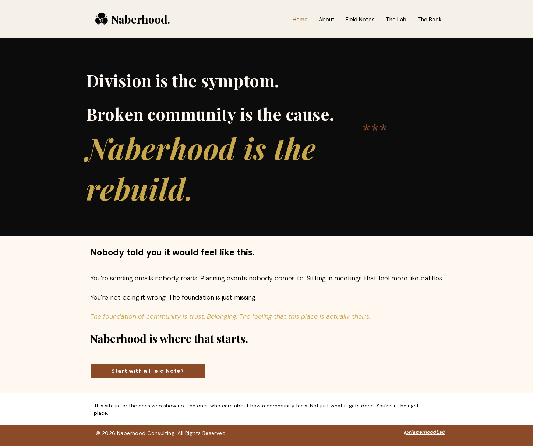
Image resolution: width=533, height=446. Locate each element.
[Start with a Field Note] (147, 371)
